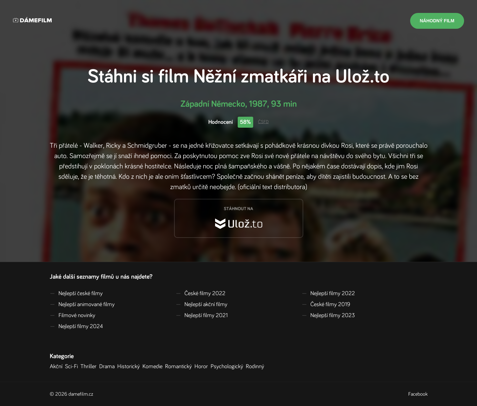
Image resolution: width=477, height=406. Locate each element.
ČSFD (263, 122)
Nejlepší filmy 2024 (76, 326)
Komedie (153, 366)
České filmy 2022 (200, 293)
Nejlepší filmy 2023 (328, 315)
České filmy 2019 (326, 304)
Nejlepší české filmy (76, 293)
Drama (108, 366)
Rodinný (256, 366)
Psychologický (228, 366)
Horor (202, 366)
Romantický (179, 366)
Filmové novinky (72, 315)
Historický (129, 366)
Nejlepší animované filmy (82, 304)
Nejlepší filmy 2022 (328, 293)
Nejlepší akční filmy (201, 304)
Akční (57, 366)
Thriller (89, 366)
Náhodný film (437, 20)
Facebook (418, 394)
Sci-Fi (72, 366)
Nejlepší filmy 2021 (202, 315)
